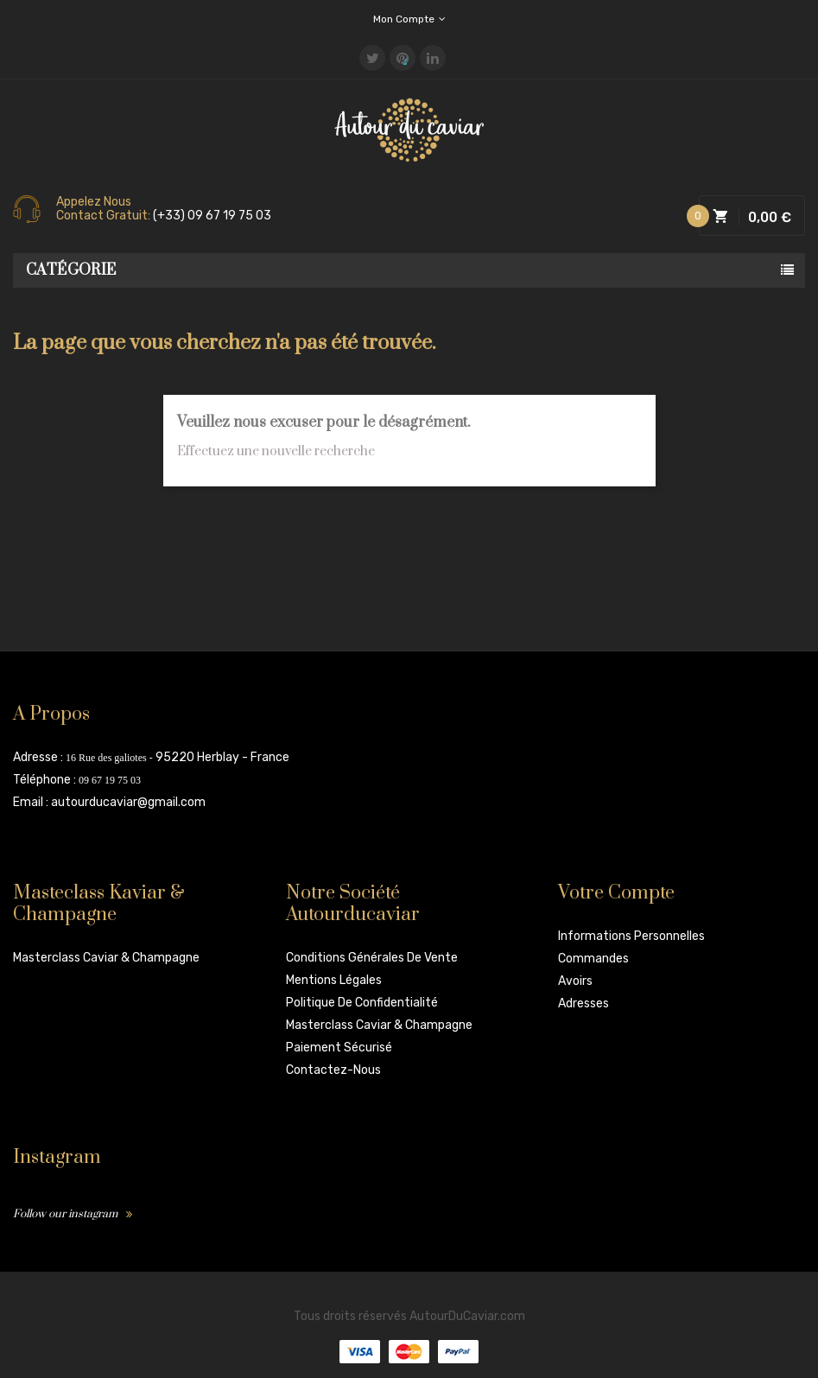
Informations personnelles (631, 936)
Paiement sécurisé (339, 1047)
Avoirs (575, 981)
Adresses (583, 1003)
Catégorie (71, 270)
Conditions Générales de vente (372, 957)
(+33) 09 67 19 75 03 (212, 215)
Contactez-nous (333, 1070)
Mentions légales (334, 980)
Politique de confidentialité (362, 1002)
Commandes (593, 958)
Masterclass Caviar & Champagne (106, 957)
